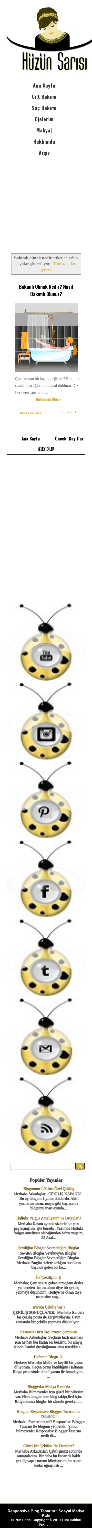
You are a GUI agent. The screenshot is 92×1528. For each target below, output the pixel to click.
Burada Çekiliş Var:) (48, 1307)
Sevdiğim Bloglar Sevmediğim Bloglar (48, 1248)
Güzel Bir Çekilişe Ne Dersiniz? (48, 1446)
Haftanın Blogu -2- (48, 1357)
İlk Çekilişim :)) (48, 1277)
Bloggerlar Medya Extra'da (48, 1386)
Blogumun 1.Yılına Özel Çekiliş (48, 1188)
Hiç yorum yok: (68, 412)
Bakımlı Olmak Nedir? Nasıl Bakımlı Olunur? (46, 290)
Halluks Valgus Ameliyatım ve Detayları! (48, 1218)
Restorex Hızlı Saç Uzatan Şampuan (48, 1332)
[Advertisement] (46, 200)
